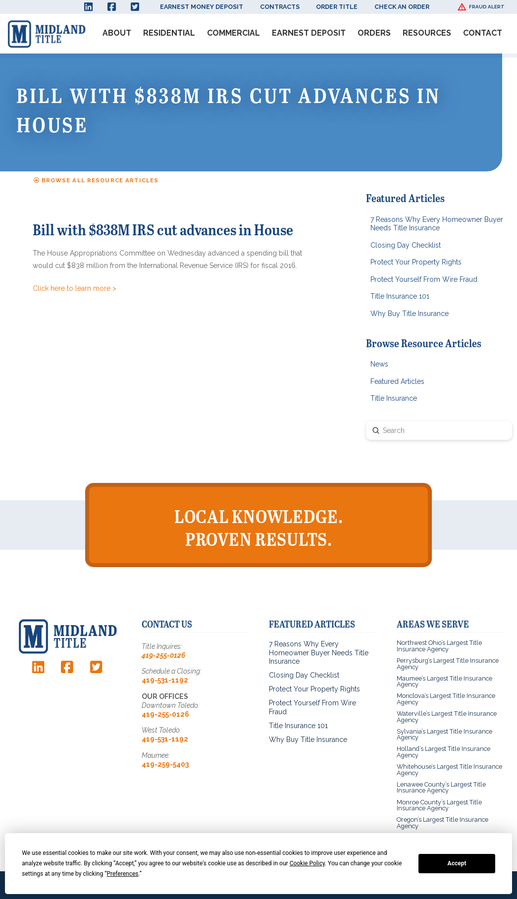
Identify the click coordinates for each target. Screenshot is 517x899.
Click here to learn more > (74, 288)
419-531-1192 (165, 680)
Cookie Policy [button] (307, 863)
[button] (482, 7)
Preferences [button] (122, 873)
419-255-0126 (163, 655)
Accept (457, 863)
